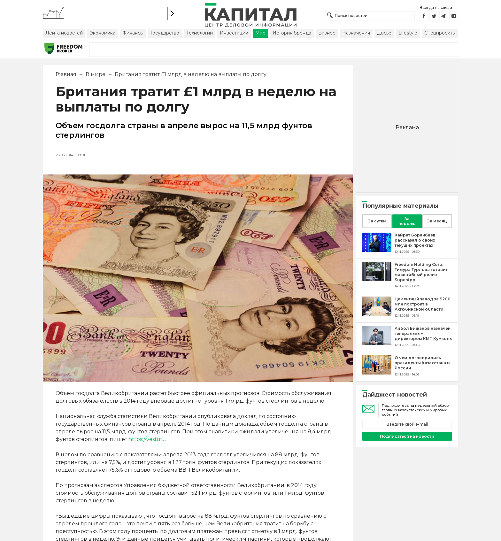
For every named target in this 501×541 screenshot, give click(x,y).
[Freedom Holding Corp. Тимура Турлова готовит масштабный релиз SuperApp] (376, 279)
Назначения (356, 33)
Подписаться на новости (407, 436)
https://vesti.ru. (147, 439)
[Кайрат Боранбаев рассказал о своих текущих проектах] (376, 250)
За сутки (377, 221)
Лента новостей (64, 33)
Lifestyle (407, 33)
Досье (384, 33)
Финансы (132, 33)
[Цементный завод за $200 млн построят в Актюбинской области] (376, 314)
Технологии (199, 33)
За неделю (407, 221)
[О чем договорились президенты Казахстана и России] (376, 373)
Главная (66, 74)
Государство (164, 33)
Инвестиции (234, 33)
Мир (260, 33)
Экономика (102, 33)
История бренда (292, 33)
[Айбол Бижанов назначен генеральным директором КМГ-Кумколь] (376, 343)
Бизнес (326, 33)
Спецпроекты (440, 33)
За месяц (437, 221)
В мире (95, 74)
